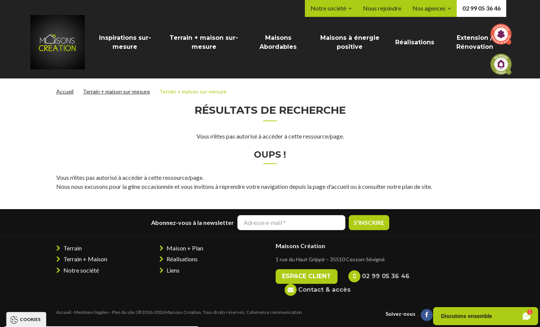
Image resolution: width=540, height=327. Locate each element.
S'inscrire (369, 222)
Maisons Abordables (278, 42)
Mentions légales (91, 312)
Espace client (306, 276)
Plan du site (123, 312)
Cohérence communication (274, 312)
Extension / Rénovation (474, 42)
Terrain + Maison (85, 258)
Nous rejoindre (382, 8)
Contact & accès (324, 289)
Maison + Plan (184, 248)
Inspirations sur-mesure (125, 42)
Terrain (72, 248)
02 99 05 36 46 (481, 8)
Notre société (328, 8)
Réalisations (414, 42)
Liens (173, 270)
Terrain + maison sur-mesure (204, 42)
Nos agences (429, 8)
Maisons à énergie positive (350, 42)
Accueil (65, 91)
